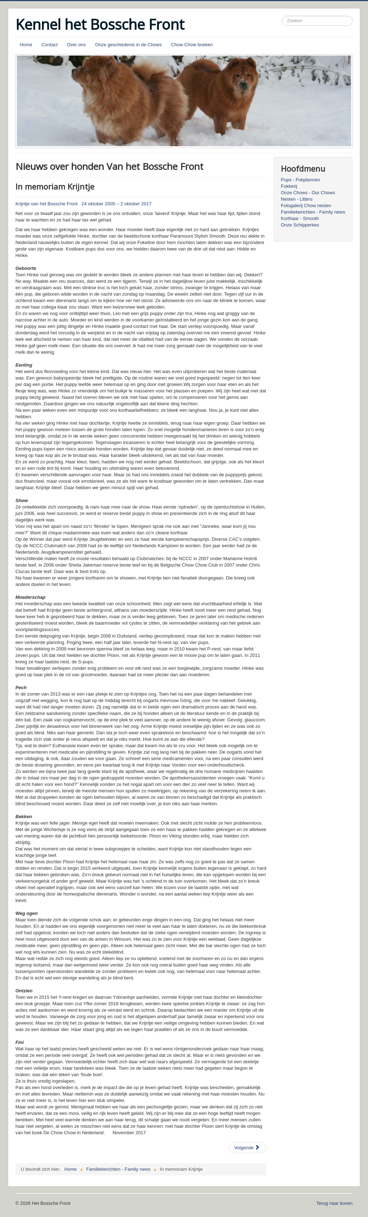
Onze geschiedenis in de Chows (128, 44)
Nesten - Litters (296, 199)
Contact (50, 44)
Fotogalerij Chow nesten (306, 205)
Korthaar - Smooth (300, 218)
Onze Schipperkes (300, 225)
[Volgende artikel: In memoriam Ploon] (247, 1147)
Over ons (76, 44)
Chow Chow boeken (192, 44)
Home (26, 44)
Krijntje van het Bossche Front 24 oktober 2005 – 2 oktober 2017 (83, 203)
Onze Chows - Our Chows (308, 192)
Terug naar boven (334, 1203)
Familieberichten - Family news (313, 212)
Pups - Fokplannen (300, 179)
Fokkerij (289, 186)
